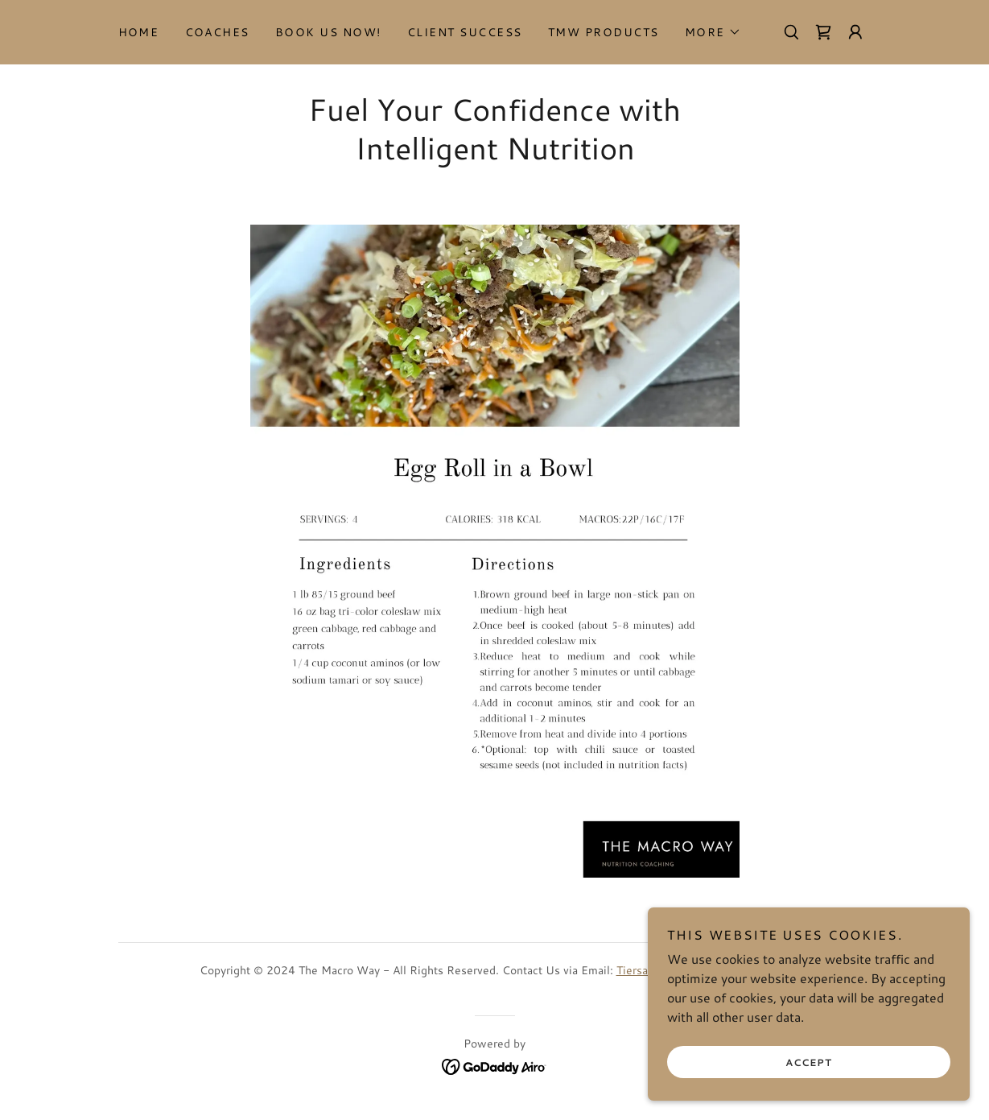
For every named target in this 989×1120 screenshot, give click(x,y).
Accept (808, 1062)
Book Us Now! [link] (328, 32)
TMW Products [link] (603, 32)
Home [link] (138, 32)
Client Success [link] (464, 32)
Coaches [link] (217, 32)
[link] (823, 32)
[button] (713, 32)
